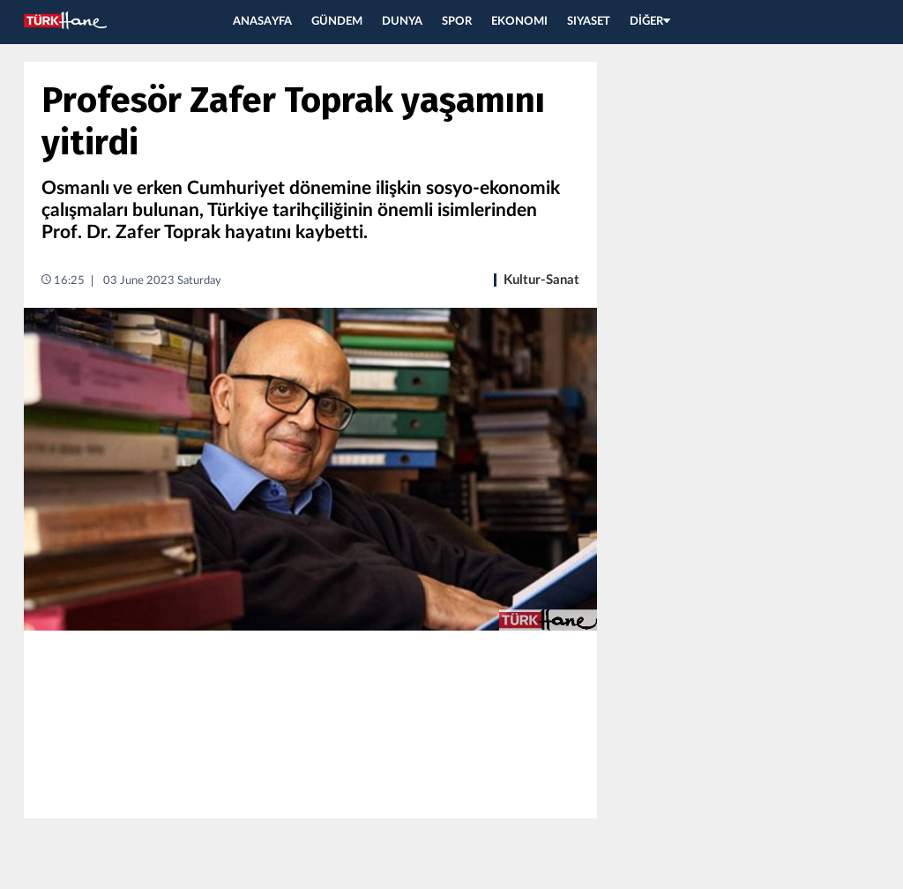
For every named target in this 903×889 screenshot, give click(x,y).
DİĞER (650, 21)
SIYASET (588, 21)
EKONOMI (519, 21)
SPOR (457, 21)
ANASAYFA (262, 21)
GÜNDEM (336, 21)
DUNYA (402, 21)
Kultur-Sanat (541, 280)
